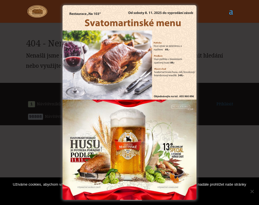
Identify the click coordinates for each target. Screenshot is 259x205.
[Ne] (252, 191)
